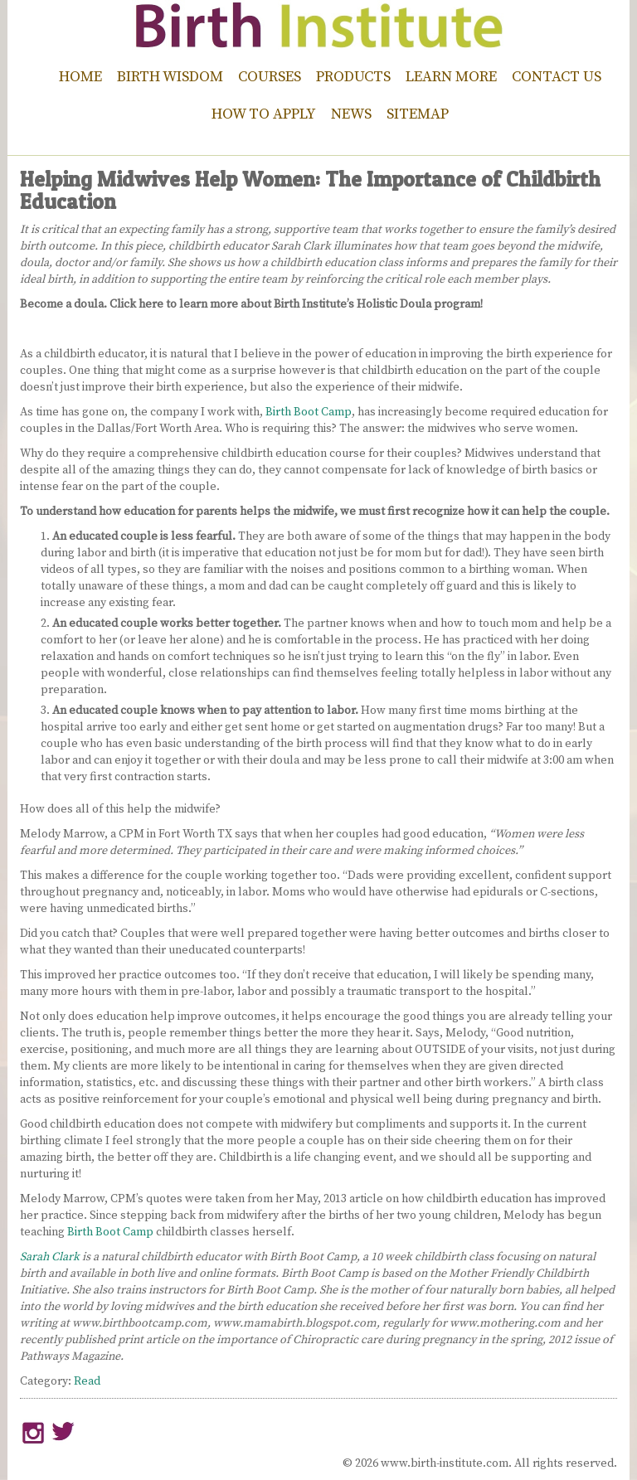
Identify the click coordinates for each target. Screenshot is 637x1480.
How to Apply (264, 114)
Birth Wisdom (170, 76)
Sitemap (418, 114)
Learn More (451, 76)
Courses (269, 76)
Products (353, 76)
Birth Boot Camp (308, 412)
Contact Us (556, 76)
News (351, 114)
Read (87, 1381)
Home (80, 76)
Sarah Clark (51, 1257)
